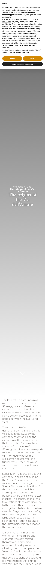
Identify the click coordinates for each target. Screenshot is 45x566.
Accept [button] (33, 58)
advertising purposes (9, 31)
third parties (6, 22)
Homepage (17, 186)
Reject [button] (12, 58)
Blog (28, 186)
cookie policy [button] (7, 17)
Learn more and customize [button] (22, 64)
